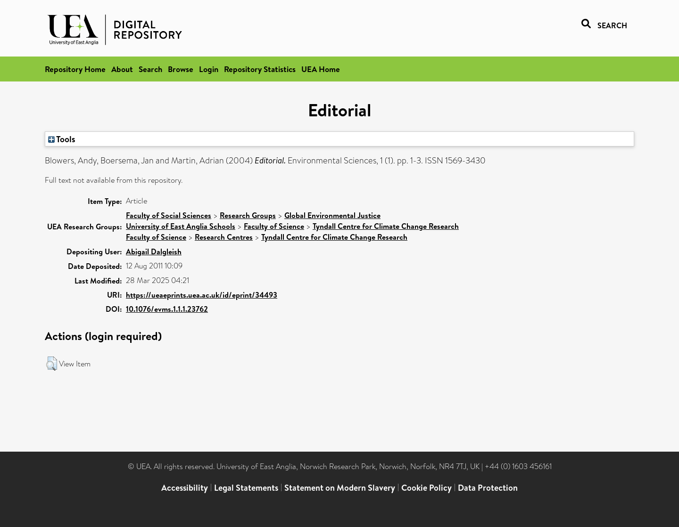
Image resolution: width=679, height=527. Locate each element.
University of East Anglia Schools (180, 226)
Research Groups (248, 215)
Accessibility (184, 488)
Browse (180, 69)
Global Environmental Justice (332, 215)
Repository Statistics (260, 69)
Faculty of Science (274, 226)
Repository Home (75, 69)
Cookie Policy (426, 488)
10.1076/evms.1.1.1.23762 (167, 309)
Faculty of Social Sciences (168, 215)
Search (150, 69)
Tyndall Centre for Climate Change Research (386, 226)
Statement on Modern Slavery (339, 488)
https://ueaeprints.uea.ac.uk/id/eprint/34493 (201, 295)
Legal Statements (246, 488)
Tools (61, 139)
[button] (51, 364)
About (122, 69)
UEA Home (320, 69)
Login (208, 69)
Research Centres (224, 237)
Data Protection (488, 488)
